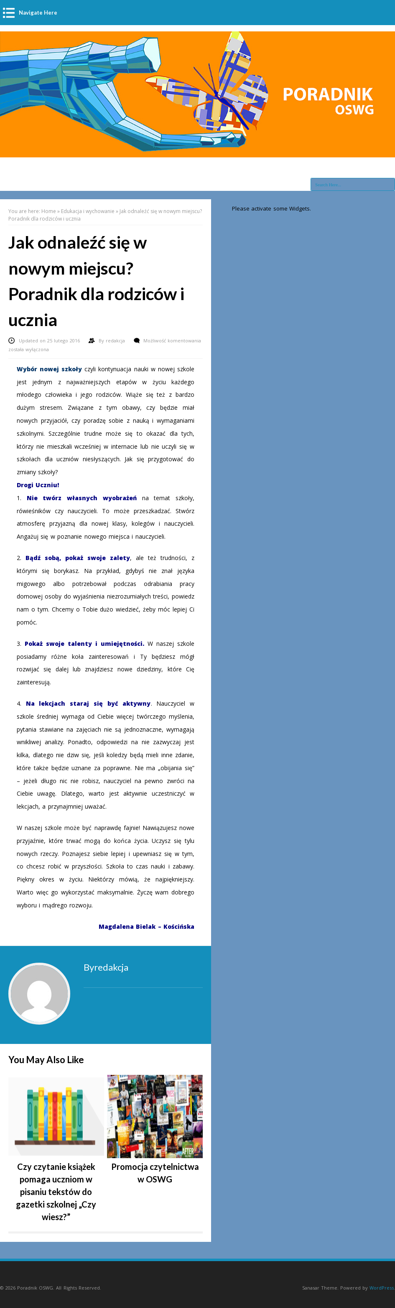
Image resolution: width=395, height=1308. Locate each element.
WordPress (382, 1288)
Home (48, 211)
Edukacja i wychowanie (88, 211)
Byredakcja (106, 967)
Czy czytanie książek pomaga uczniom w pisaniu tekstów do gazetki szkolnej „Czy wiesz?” (56, 1192)
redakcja (116, 340)
